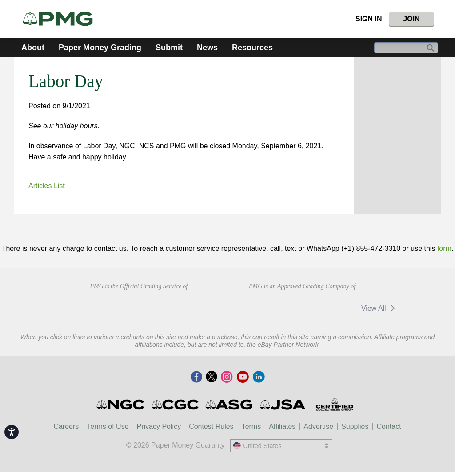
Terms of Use (107, 426)
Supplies (354, 426)
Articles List (46, 186)
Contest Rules (211, 426)
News (207, 47)
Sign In (368, 19)
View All (379, 308)
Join (411, 19)
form (444, 248)
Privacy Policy (159, 426)
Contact (388, 426)
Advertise (318, 426)
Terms (251, 426)
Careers (66, 426)
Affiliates (282, 426)
